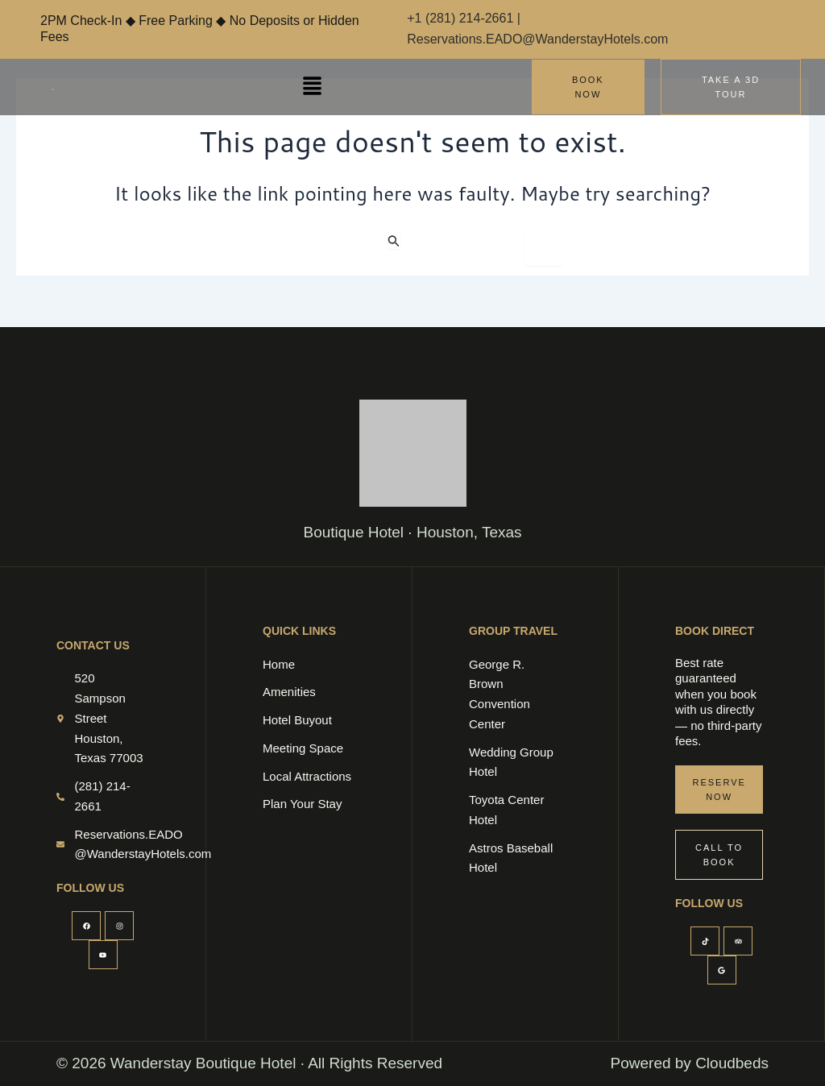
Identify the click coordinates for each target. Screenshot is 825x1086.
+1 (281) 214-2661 (462, 18)
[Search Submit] (394, 240)
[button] (312, 86)
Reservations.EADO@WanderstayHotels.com (537, 39)
